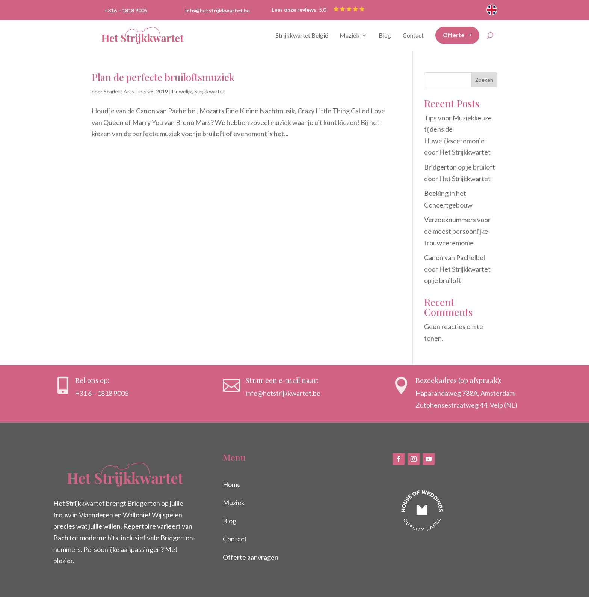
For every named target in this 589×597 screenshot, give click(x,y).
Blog (385, 35)
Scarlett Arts (119, 91)
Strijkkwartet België (302, 35)
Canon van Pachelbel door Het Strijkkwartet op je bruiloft (457, 268)
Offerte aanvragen (250, 557)
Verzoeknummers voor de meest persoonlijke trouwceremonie (457, 231)
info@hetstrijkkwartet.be (217, 10)
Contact (413, 35)
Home (232, 484)
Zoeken (484, 80)
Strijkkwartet (209, 91)
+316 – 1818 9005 (125, 10)
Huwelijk (182, 91)
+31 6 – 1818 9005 (101, 393)
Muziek (349, 35)
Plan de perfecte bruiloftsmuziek (163, 77)
